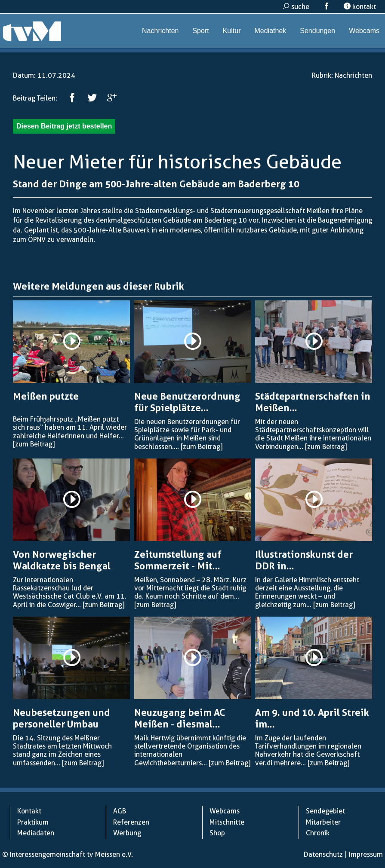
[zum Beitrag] (34, 444)
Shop (217, 833)
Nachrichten (160, 30)
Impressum (366, 854)
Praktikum (33, 822)
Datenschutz (323, 854)
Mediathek (270, 30)
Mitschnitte (226, 822)
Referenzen (131, 822)
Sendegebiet (325, 811)
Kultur (232, 30)
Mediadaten (35, 833)
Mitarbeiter (323, 822)
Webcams (364, 30)
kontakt (360, 7)
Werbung (127, 833)
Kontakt (29, 811)
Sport (200, 30)
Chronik (318, 833)
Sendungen (317, 30)
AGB (119, 811)
